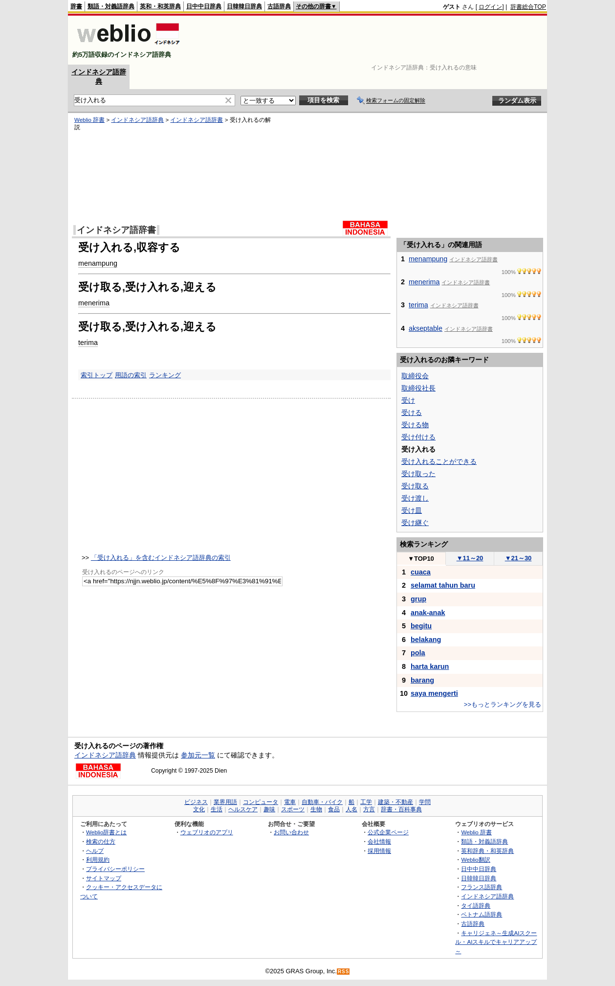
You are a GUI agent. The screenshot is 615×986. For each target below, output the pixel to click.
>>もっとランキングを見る (502, 704)
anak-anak (428, 613)
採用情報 (379, 851)
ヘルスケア (243, 809)
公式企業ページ (388, 832)
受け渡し (415, 498)
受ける (411, 412)
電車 (290, 802)
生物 (316, 809)
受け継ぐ (415, 523)
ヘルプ (95, 851)
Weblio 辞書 (89, 120)
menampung (97, 263)
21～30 (518, 558)
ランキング (165, 375)
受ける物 (415, 425)
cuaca (421, 572)
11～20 (470, 558)
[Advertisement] (368, 40)
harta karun (430, 666)
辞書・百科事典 (401, 809)
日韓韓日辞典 (244, 6)
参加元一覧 (198, 755)
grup (418, 599)
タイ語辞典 (475, 905)
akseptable (425, 328)
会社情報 (379, 841)
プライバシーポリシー (115, 869)
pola (418, 653)
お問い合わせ (291, 832)
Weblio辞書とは (106, 832)
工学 (366, 802)
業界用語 (225, 802)
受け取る (415, 486)
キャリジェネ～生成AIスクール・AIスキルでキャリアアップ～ (496, 942)
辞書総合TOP (528, 6)
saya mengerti (434, 693)
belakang (426, 639)
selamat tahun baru (443, 585)
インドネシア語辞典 (137, 120)
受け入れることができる (439, 461)
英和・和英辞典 (160, 6)
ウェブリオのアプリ (206, 832)
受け (408, 400)
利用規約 (98, 859)
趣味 (269, 809)
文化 (199, 809)
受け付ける (418, 437)
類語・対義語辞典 (111, 6)
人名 (351, 809)
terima (88, 342)
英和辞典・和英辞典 (487, 851)
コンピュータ (260, 802)
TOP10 (421, 558)
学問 (425, 802)
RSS (344, 971)
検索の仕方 (100, 841)
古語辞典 (279, 6)
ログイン (490, 6)
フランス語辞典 (481, 887)
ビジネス (196, 802)
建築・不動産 (395, 802)
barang (422, 680)
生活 (216, 809)
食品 (334, 809)
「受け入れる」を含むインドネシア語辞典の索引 (161, 557)
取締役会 (415, 376)
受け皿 (411, 510)
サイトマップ (103, 878)
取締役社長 (418, 388)
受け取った (418, 474)
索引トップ (96, 375)
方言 (369, 809)
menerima (94, 303)
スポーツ (293, 809)
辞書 (76, 6)
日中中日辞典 (203, 6)
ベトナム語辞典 (481, 914)
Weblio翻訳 (475, 859)
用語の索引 (131, 375)
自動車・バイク (322, 802)
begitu (421, 626)
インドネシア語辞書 (196, 120)
